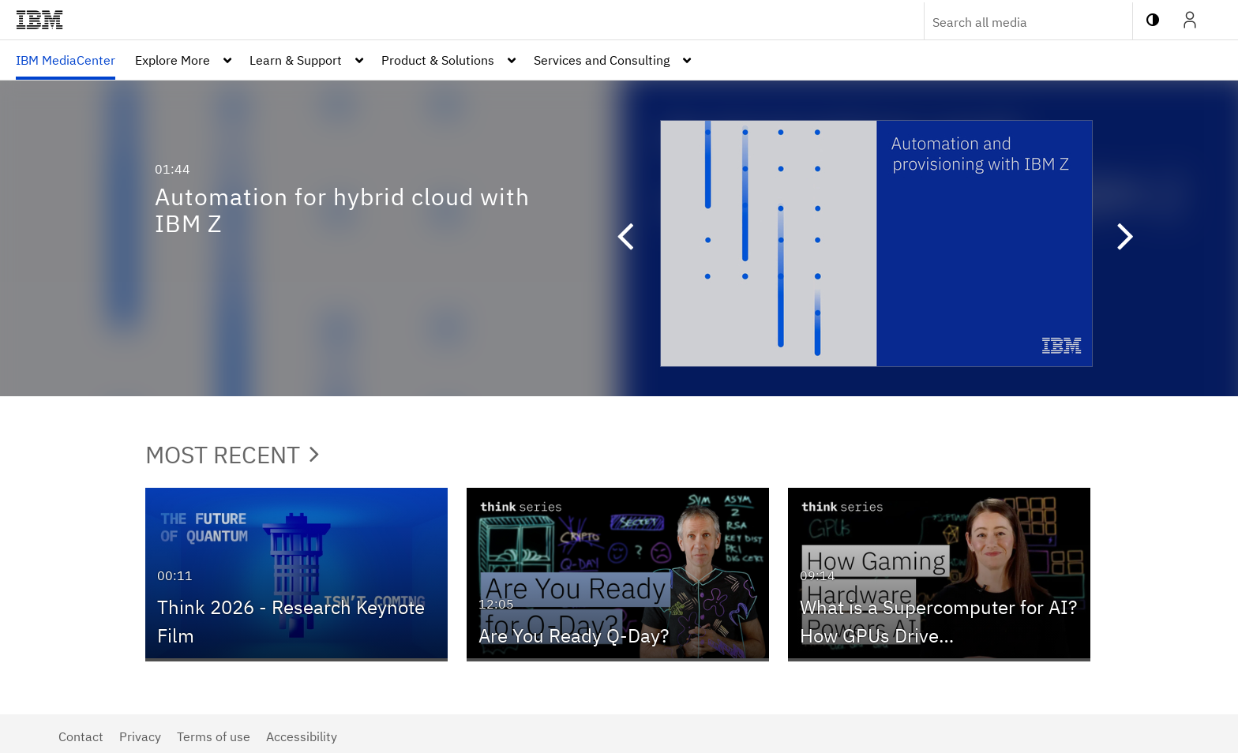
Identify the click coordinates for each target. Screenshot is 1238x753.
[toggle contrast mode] (1152, 19)
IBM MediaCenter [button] (65, 60)
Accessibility (301, 736)
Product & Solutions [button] (437, 60)
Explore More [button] (172, 60)
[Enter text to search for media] (1011, 22)
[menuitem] (65, 60)
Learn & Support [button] (295, 60)
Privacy (140, 736)
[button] (617, 238)
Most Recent (232, 454)
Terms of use (213, 736)
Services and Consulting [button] (602, 60)
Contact (80, 736)
